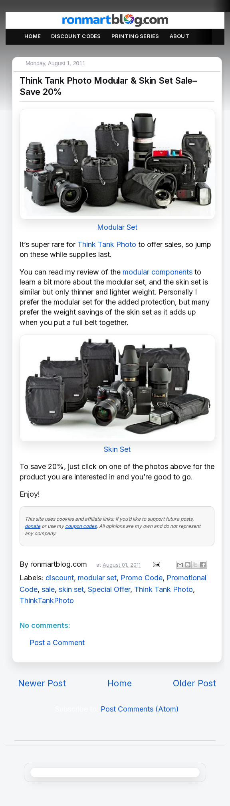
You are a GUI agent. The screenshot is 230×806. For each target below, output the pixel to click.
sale (48, 589)
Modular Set (117, 227)
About (179, 36)
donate (32, 526)
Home (32, 36)
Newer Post (42, 683)
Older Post (194, 683)
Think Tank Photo (106, 244)
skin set (71, 589)
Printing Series (135, 36)
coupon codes (81, 526)
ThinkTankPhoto (47, 600)
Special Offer (109, 589)
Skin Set (117, 449)
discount (60, 577)
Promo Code (142, 577)
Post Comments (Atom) (140, 709)
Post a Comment (57, 642)
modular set (97, 577)
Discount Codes (76, 36)
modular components (157, 272)
